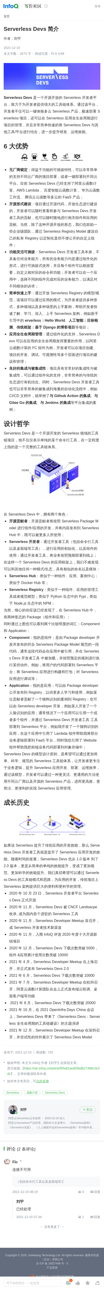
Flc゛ (16, 1162)
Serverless (12, 1092)
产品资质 (52, 1267)
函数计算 (32, 1092)
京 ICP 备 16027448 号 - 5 (52, 1263)
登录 (98, 6)
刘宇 (17, 38)
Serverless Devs (55, 1092)
